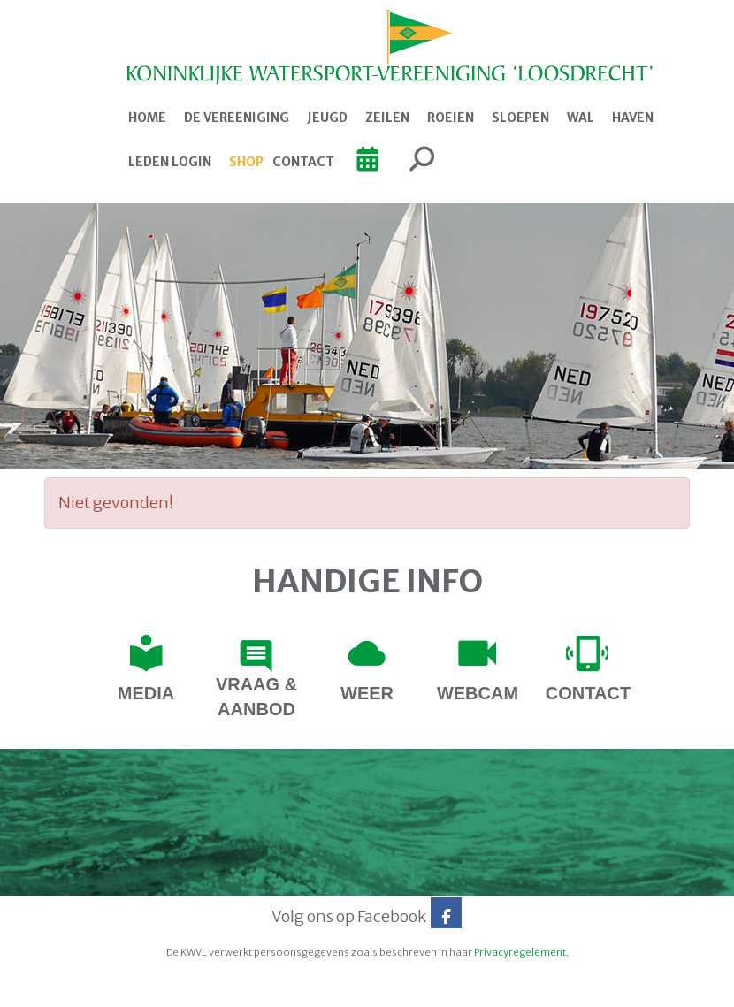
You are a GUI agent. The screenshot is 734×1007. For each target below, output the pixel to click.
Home (147, 118)
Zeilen (387, 118)
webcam (477, 693)
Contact (303, 162)
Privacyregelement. (521, 952)
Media (146, 693)
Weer (367, 693)
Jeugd (327, 118)
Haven (633, 118)
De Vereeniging (236, 118)
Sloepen (520, 118)
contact (588, 693)
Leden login (169, 162)
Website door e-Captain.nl (89, 987)
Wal (580, 118)
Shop (246, 162)
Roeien (450, 118)
